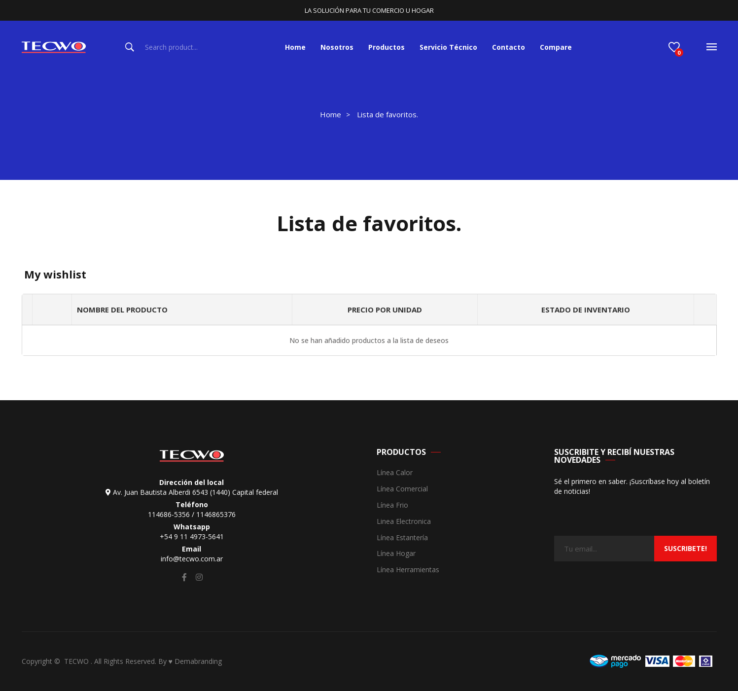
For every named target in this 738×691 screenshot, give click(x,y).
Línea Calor (395, 473)
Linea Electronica (404, 522)
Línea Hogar (396, 554)
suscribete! (685, 548)
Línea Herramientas (408, 570)
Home (330, 114)
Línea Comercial (402, 489)
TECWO (77, 661)
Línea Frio (392, 505)
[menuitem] (295, 47)
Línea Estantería (402, 538)
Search (129, 47)
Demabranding (198, 661)
